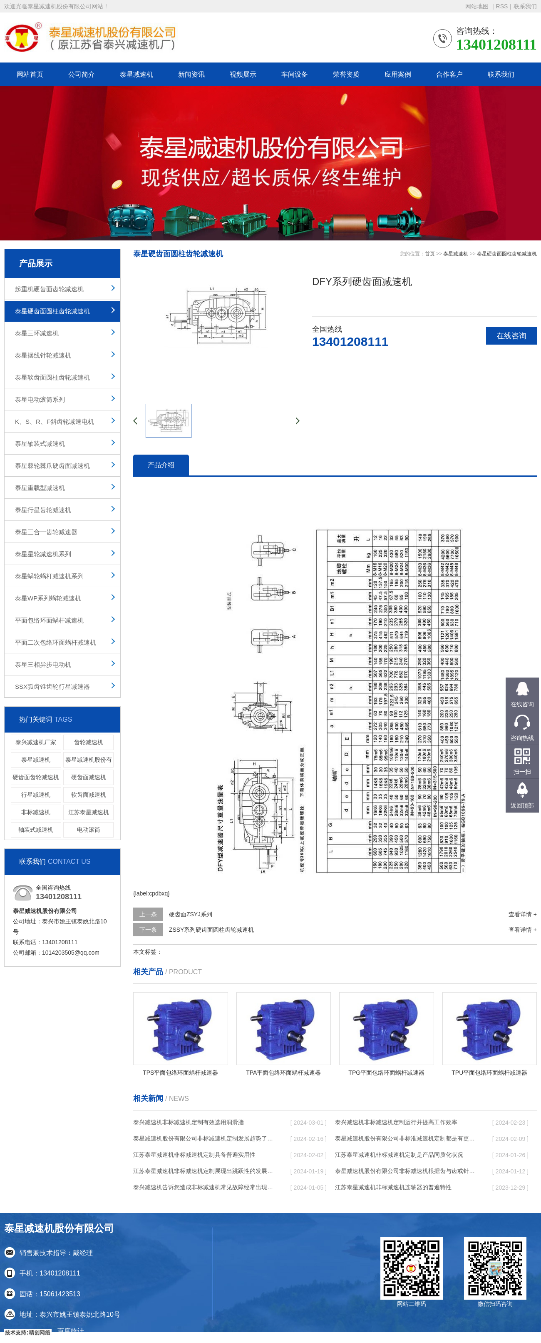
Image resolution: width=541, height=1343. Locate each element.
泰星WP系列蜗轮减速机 (48, 598)
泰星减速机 (136, 74)
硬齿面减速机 (88, 777)
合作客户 (449, 74)
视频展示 (243, 74)
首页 (430, 254)
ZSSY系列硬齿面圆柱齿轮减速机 (211, 929)
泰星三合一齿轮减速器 (46, 531)
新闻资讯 (191, 74)
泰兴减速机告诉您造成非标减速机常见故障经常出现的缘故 (204, 1187)
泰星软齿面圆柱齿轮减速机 (52, 377)
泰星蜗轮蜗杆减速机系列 (49, 576)
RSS (502, 6)
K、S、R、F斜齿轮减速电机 (54, 421)
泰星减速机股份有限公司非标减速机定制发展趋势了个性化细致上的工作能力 (204, 1138)
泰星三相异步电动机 (43, 664)
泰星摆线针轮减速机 (43, 355)
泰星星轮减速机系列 (43, 554)
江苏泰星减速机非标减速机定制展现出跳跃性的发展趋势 (204, 1171)
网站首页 (30, 74)
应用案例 (398, 74)
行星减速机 (35, 794)
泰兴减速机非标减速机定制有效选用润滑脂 (188, 1122)
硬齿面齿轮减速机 (35, 777)
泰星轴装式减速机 (40, 443)
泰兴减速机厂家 (35, 742)
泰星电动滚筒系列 (40, 399)
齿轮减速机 (88, 742)
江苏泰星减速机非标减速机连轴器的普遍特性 (393, 1187)
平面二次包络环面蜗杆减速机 (55, 642)
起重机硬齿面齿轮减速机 (49, 289)
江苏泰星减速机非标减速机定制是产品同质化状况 (399, 1154)
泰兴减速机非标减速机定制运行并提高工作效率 (396, 1122)
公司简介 (81, 74)
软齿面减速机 (88, 794)
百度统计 (70, 1331)
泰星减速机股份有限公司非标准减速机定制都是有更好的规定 (405, 1138)
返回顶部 (522, 805)
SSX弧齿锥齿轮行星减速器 (52, 686)
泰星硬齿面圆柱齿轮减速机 (52, 311)
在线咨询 (511, 336)
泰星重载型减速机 (40, 487)
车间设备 (294, 74)
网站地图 (477, 6)
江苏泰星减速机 (88, 812)
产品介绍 (161, 464)
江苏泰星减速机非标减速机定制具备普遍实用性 (194, 1154)
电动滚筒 (88, 829)
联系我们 (525, 6)
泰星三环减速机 (37, 333)
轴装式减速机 (35, 829)
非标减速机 (35, 812)
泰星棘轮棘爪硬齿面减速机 (52, 465)
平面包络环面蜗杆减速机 (49, 620)
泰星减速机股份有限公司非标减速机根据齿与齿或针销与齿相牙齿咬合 (405, 1171)
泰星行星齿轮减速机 (43, 509)
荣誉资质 (346, 74)
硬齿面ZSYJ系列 (190, 914)
